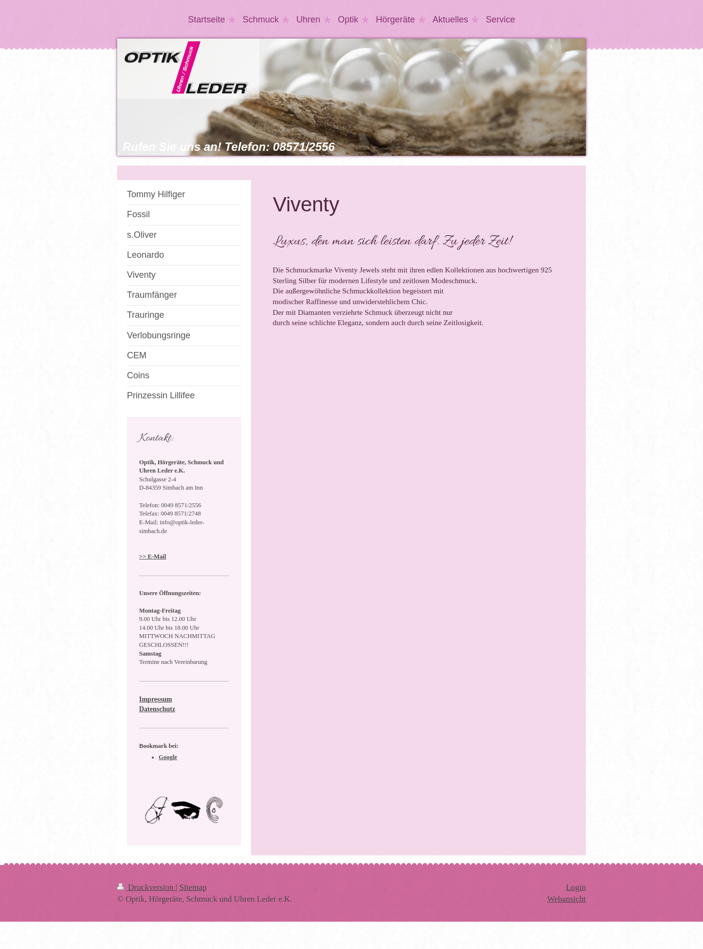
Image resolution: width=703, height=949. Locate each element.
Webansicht (566, 899)
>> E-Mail (152, 556)
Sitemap (193, 887)
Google (168, 757)
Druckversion (146, 887)
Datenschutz (157, 709)
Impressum (155, 699)
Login (576, 887)
